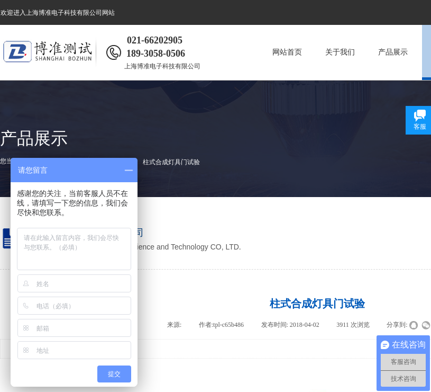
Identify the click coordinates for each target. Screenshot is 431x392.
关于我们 (340, 52)
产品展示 (393, 52)
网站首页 (287, 52)
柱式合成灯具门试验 (171, 162)
